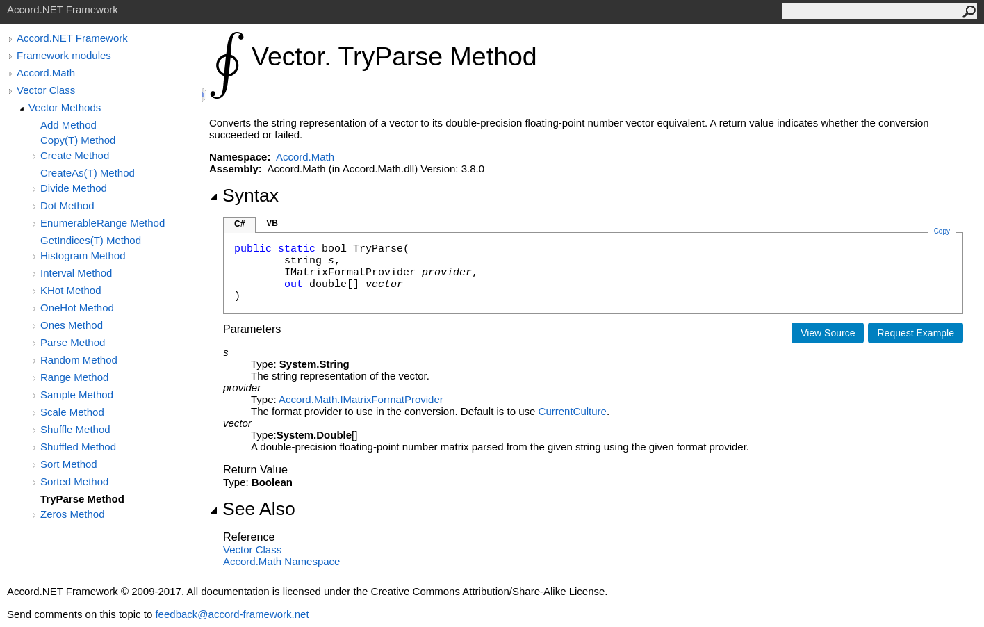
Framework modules (64, 55)
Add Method (68, 125)
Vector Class (46, 90)
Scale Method (72, 412)
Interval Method (76, 273)
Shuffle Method (75, 429)
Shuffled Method (78, 447)
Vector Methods (64, 107)
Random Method (78, 360)
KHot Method (70, 290)
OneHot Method (77, 308)
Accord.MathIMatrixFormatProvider (361, 399)
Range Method (74, 377)
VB (272, 223)
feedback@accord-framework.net (232, 614)
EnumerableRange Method (102, 223)
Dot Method (67, 205)
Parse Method (72, 342)
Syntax (244, 195)
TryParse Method (82, 499)
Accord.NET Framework (72, 38)
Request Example (915, 333)
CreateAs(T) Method (87, 173)
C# (239, 224)
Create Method (74, 155)
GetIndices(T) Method (90, 240)
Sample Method (76, 394)
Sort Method (68, 464)
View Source (828, 333)
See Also (252, 508)
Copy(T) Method (77, 140)
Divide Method (73, 188)
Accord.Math (46, 73)
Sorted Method (74, 481)
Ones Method (71, 325)
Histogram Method (83, 255)
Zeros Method (72, 514)
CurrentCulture (573, 411)
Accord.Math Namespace (281, 561)
